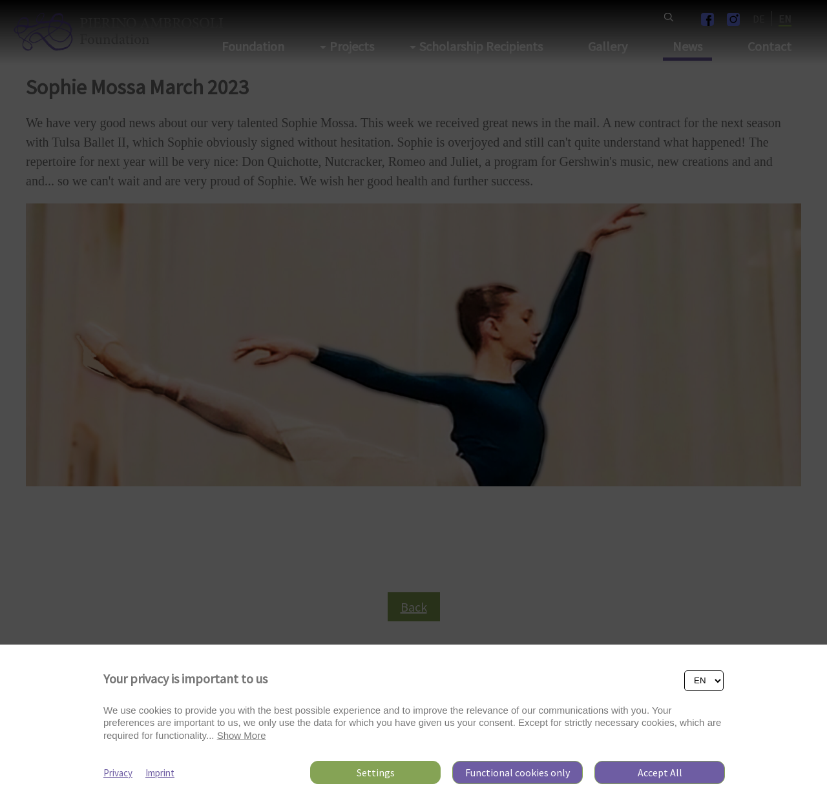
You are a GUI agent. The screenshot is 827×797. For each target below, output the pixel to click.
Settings (376, 772)
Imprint (159, 773)
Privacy (117, 773)
